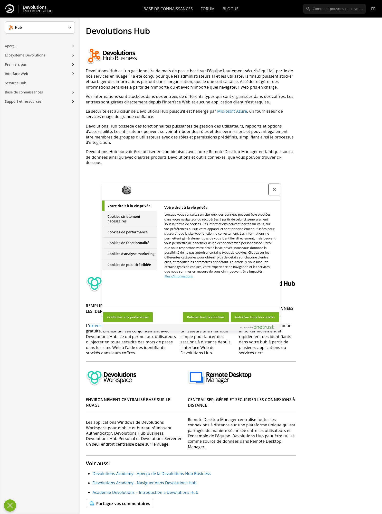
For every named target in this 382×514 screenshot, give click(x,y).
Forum (208, 8)
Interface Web (16, 73)
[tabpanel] (220, 243)
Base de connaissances (168, 8)
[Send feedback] (119, 503)
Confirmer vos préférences (128, 317)
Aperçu (11, 46)
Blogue (231, 8)
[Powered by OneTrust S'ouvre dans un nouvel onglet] (258, 328)
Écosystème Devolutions (25, 55)
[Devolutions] (10, 9)
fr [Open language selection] (373, 8)
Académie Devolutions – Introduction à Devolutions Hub (145, 492)
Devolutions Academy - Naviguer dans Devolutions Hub (145, 483)
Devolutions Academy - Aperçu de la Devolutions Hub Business (152, 473)
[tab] (129, 206)
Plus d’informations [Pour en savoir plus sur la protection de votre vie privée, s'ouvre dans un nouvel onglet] (178, 276)
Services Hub (15, 83)
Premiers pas (16, 64)
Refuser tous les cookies (206, 317)
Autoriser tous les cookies (255, 317)
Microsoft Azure (232, 111)
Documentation (38, 8)
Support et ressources (23, 101)
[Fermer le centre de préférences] (274, 189)
